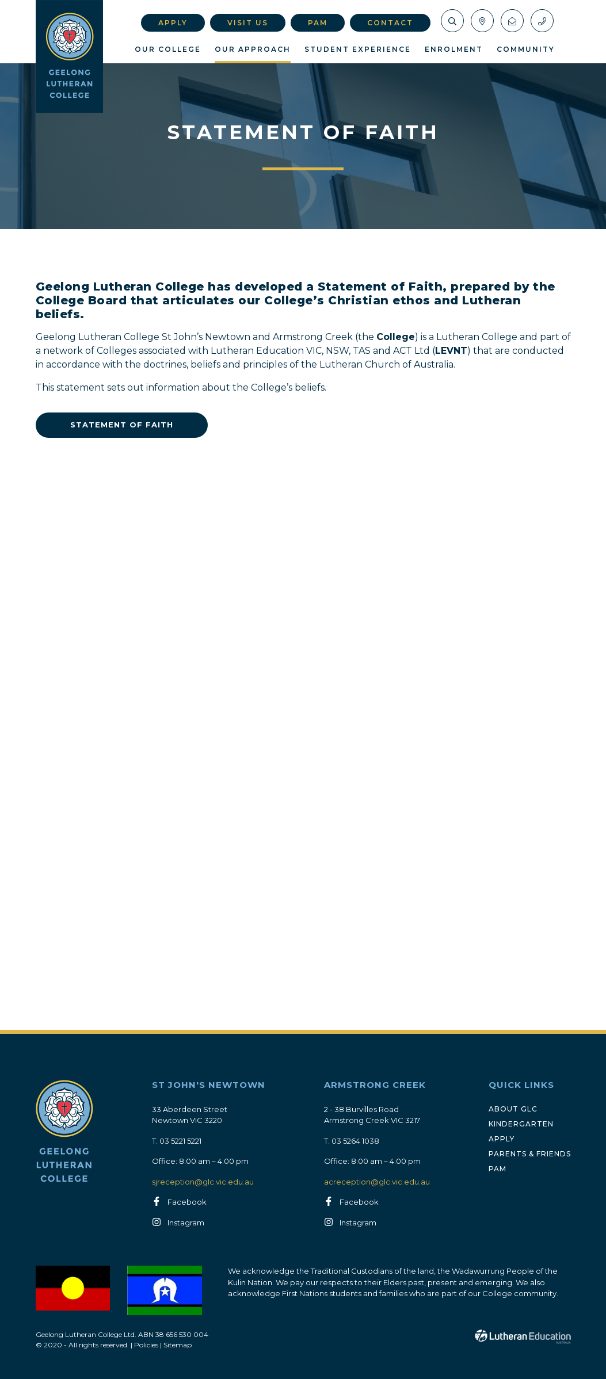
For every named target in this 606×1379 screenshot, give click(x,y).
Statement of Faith (121, 424)
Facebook (187, 1202)
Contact (390, 22)
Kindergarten (521, 1124)
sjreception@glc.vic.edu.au (203, 1181)
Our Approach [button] (253, 49)
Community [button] (526, 49)
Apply (173, 22)
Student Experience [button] (357, 49)
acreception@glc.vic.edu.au (377, 1181)
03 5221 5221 (180, 1140)
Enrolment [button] (454, 49)
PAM (317, 22)
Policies (146, 1344)
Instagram (185, 1223)
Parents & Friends (530, 1153)
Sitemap (177, 1344)
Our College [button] (168, 49)
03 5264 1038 (355, 1140)
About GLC (513, 1109)
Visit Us (247, 22)
